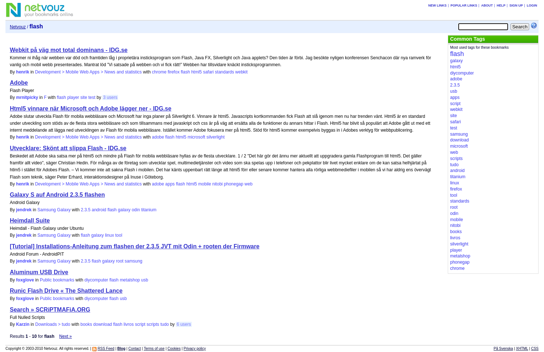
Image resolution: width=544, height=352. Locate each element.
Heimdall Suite (30, 220)
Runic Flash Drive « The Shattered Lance (66, 291)
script (140, 324)
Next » (65, 336)
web (248, 184)
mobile (204, 184)
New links (437, 5)
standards (224, 72)
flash (185, 72)
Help (501, 5)
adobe (158, 137)
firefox (174, 72)
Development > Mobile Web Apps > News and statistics (88, 72)
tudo (165, 324)
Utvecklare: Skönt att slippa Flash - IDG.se (68, 148)
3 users (110, 97)
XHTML (522, 349)
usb (144, 280)
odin (136, 209)
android (99, 209)
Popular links (464, 5)
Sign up (516, 5)
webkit (241, 72)
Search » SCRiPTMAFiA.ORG (50, 310)
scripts (153, 324)
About (487, 5)
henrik (22, 72)
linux (109, 235)
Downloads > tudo (52, 324)
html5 (196, 72)
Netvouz (18, 26)
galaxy (124, 209)
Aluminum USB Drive (39, 272)
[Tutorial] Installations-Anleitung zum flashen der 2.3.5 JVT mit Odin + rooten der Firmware (134, 246)
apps (170, 184)
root (119, 261)
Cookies (173, 349)
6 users (183, 324)
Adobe (19, 83)
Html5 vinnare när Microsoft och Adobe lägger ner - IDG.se (90, 108)
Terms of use (154, 349)
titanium (149, 209)
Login (532, 5)
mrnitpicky (27, 97)
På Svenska (503, 349)
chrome (159, 72)
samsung (133, 261)
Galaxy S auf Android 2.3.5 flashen (57, 195)
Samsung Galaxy (53, 209)
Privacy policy (195, 349)
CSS (535, 349)
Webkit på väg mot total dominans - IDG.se (68, 50)
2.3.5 (85, 209)
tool (118, 235)
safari (208, 72)
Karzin (22, 324)
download (102, 324)
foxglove (25, 280)
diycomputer (96, 280)
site (83, 97)
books (86, 324)
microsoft (196, 137)
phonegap (233, 184)
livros (128, 324)
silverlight (215, 137)
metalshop (130, 280)
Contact (134, 349)
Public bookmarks (57, 280)
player (73, 97)
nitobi (217, 184)
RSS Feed (106, 349)
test (91, 97)
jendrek (24, 209)
